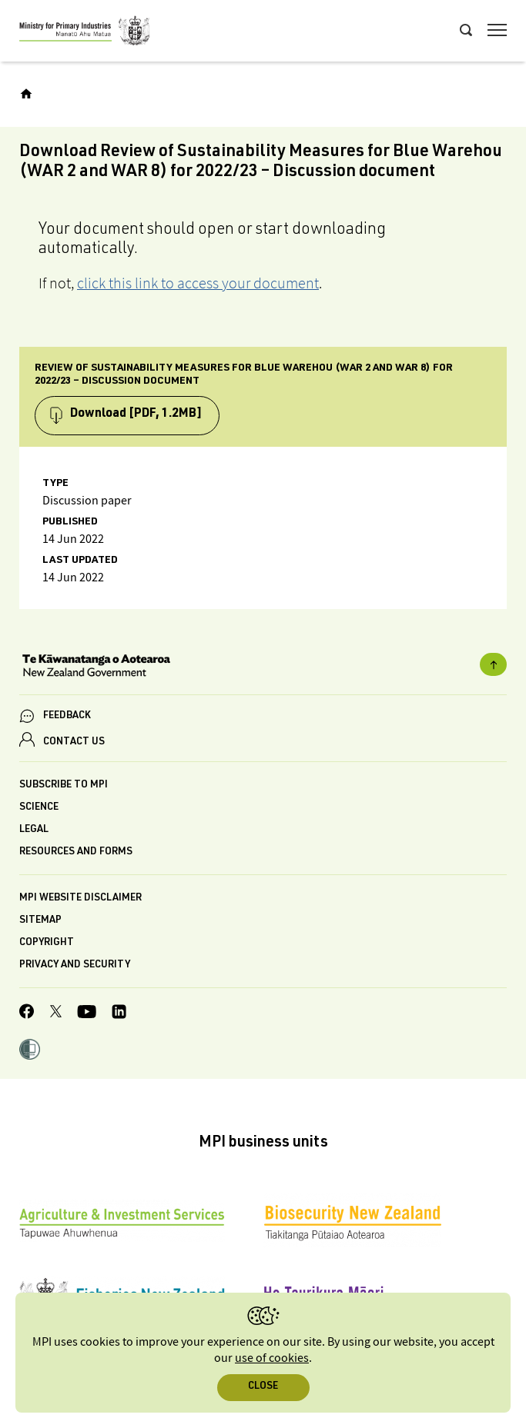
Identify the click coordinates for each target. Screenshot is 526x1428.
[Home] (26, 94)
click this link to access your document (198, 283)
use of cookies (272, 1358)
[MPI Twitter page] (56, 1013)
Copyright (46, 943)
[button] (29, 1051)
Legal (34, 830)
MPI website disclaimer (80, 899)
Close (263, 1387)
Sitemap (40, 921)
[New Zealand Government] (263, 667)
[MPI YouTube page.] (86, 1014)
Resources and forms (75, 852)
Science (39, 808)
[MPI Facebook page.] (27, 1014)
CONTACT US (74, 742)
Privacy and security (74, 965)
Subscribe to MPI (63, 786)
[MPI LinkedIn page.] (119, 1014)
